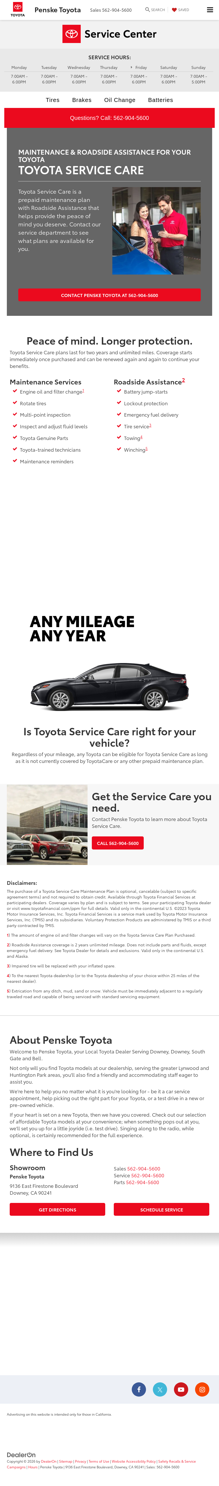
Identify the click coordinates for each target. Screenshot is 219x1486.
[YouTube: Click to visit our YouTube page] (181, 1390)
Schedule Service (161, 1209)
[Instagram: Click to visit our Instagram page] (202, 1390)
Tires (53, 100)
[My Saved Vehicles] (180, 10)
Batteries (160, 100)
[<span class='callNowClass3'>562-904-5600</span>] (142, 1181)
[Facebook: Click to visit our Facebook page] (139, 1390)
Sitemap (65, 1461)
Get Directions (57, 1209)
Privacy (80, 1461)
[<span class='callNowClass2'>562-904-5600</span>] (147, 1175)
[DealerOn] (21, 1454)
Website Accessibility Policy (134, 1461)
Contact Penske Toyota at (109, 295)
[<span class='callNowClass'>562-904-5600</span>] (143, 1168)
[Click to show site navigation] (210, 10)
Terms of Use (99, 1461)
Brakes (82, 100)
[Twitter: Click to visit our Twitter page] (160, 1390)
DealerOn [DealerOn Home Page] (48, 1461)
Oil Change (119, 100)
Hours (33, 1466)
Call (118, 843)
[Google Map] (109, 1304)
